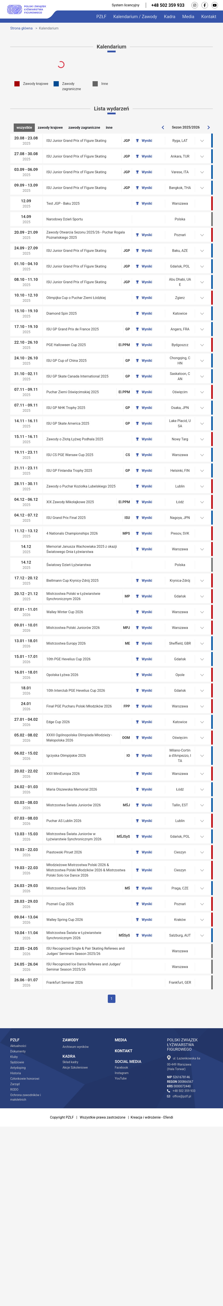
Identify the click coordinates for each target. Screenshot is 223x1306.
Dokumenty (18, 1230)
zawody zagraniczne (84, 127)
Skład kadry (70, 1241)
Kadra (169, 16)
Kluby (14, 1236)
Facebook (121, 1247)
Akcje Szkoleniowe (75, 1247)
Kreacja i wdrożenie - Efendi (152, 1297)
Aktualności (18, 1225)
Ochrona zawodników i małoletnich (25, 1277)
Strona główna (21, 28)
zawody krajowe (50, 127)
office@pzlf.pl (179, 1275)
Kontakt (208, 16)
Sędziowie (17, 1241)
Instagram (121, 1252)
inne (109, 127)
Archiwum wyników (76, 1226)
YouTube (121, 1258)
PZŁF (101, 16)
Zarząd (15, 1263)
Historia (15, 1252)
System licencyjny (125, 5)
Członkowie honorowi (24, 1258)
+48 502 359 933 (167, 5)
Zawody (70, 1219)
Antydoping (18, 1247)
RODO (14, 1269)
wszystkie (24, 127)
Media (188, 16)
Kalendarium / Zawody (135, 16)
